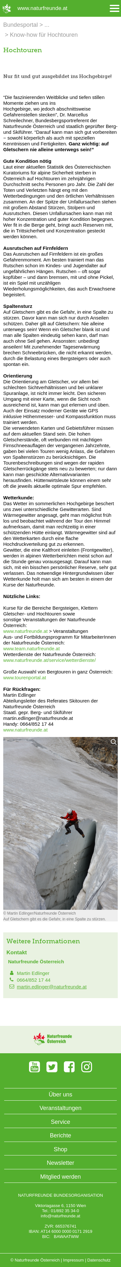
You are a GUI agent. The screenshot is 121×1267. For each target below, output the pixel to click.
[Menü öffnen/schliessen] (114, 8)
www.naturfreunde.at (25, 631)
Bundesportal (20, 25)
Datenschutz (98, 1260)
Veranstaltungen (60, 1108)
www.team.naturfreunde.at (31, 648)
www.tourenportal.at (24, 677)
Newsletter (60, 1163)
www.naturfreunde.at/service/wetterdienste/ (49, 660)
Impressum (73, 1260)
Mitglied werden (60, 1177)
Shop (60, 1149)
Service (60, 1122)
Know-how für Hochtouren (44, 35)
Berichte (60, 1135)
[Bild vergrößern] (60, 823)
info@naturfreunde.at (60, 1215)
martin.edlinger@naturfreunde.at (51, 986)
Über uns (60, 1094)
